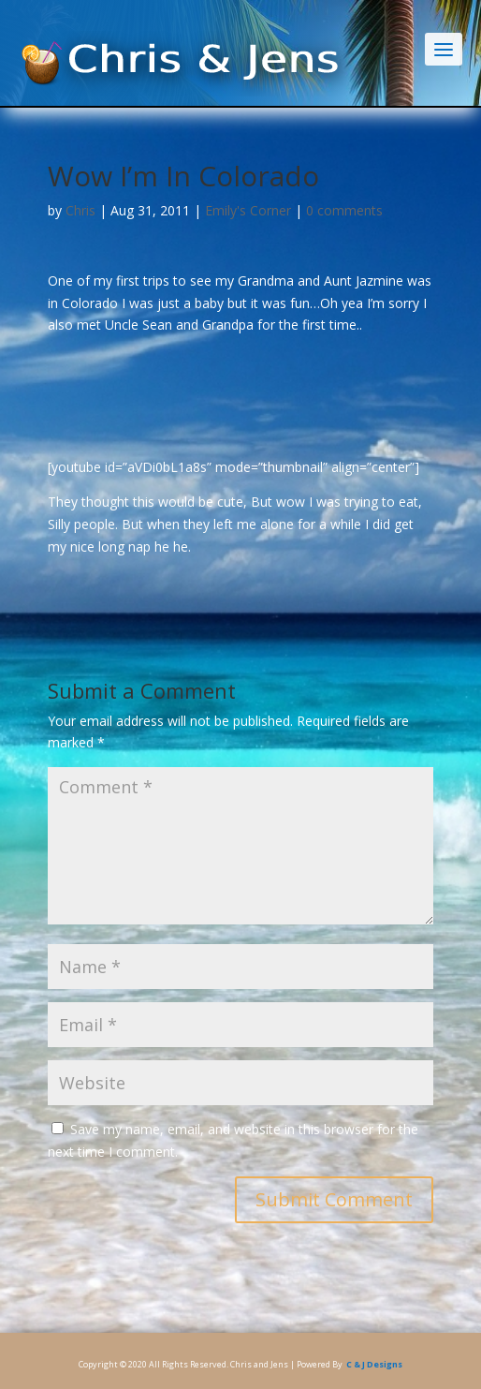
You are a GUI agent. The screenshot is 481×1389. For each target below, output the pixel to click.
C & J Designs (374, 1364)
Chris (80, 210)
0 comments (344, 210)
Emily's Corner (248, 210)
